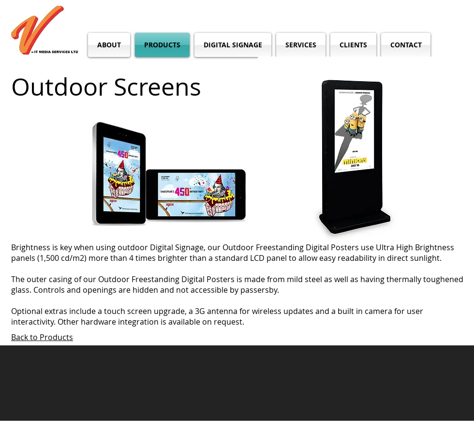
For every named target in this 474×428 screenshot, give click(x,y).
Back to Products (42, 337)
